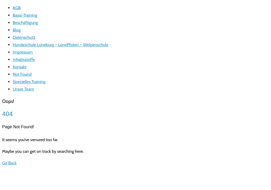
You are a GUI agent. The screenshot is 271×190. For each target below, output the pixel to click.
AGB (17, 7)
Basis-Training (25, 15)
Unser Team (23, 89)
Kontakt (19, 66)
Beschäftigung (25, 22)
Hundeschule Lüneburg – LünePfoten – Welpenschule (60, 44)
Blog (17, 29)
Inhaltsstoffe (24, 59)
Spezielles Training (29, 81)
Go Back (9, 162)
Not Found (22, 74)
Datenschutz (24, 37)
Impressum (23, 52)
